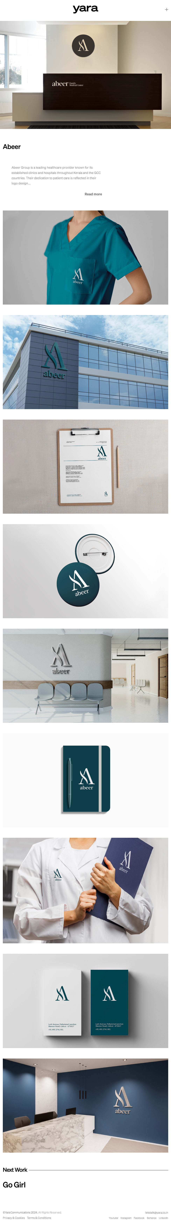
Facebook (139, 1218)
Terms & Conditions (39, 1218)
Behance (151, 1218)
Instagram (126, 1218)
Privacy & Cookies (14, 1218)
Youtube (113, 1218)
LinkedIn (163, 1218)
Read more (93, 194)
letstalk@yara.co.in (156, 1212)
